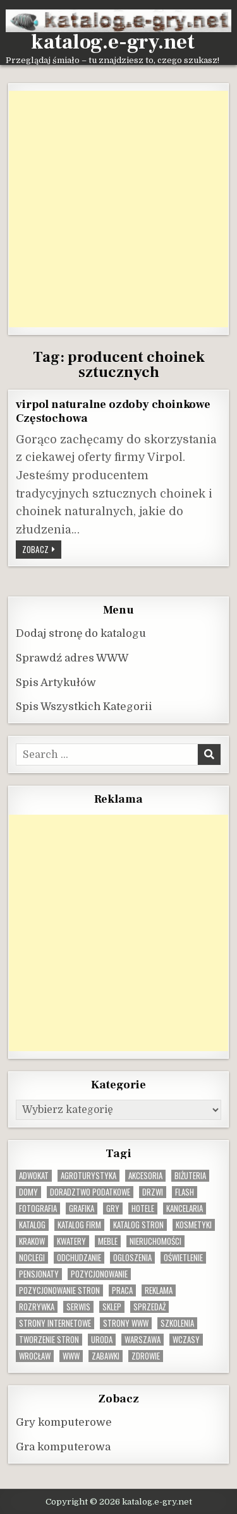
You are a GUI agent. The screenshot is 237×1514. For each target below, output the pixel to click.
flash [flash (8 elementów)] (184, 1192)
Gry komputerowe (64, 1422)
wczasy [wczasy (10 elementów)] (186, 1340)
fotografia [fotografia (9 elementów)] (38, 1208)
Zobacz (41, 550)
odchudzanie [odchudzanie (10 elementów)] (79, 1258)
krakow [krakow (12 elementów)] (32, 1241)
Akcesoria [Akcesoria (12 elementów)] (145, 1176)
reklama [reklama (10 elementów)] (159, 1290)
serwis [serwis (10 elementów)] (78, 1307)
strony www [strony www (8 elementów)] (126, 1323)
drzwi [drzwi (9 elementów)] (152, 1192)
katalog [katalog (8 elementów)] (32, 1225)
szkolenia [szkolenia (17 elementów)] (177, 1323)
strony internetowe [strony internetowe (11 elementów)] (55, 1323)
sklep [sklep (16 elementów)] (111, 1307)
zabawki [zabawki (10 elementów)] (105, 1356)
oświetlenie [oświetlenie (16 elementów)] (183, 1258)
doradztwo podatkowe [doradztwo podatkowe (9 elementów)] (90, 1192)
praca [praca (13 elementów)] (122, 1290)
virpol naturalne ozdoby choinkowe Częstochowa (113, 411)
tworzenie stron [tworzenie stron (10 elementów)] (49, 1340)
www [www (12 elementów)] (71, 1356)
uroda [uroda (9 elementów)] (101, 1340)
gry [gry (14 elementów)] (112, 1208)
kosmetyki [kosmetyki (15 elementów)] (194, 1225)
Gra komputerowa (63, 1447)
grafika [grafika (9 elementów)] (81, 1208)
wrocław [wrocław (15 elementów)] (35, 1356)
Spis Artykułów (56, 683)
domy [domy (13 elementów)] (28, 1192)
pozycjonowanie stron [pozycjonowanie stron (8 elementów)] (59, 1290)
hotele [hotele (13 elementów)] (142, 1208)
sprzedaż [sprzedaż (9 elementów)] (149, 1307)
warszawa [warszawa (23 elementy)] (143, 1340)
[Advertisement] (118, 209)
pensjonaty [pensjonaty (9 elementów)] (39, 1274)
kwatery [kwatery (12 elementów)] (71, 1241)
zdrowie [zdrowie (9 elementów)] (145, 1356)
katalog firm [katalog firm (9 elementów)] (79, 1225)
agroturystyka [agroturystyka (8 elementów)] (88, 1176)
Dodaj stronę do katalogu (81, 633)
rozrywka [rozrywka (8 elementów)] (36, 1307)
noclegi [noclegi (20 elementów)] (32, 1258)
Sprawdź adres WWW (72, 658)
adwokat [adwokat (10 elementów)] (34, 1176)
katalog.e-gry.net (113, 42)
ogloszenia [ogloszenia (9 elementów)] (132, 1258)
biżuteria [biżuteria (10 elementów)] (190, 1176)
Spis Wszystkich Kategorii (84, 707)
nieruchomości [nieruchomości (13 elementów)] (155, 1241)
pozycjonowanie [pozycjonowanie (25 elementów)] (99, 1274)
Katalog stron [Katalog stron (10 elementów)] (138, 1225)
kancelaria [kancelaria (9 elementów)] (184, 1208)
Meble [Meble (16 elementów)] (108, 1241)
